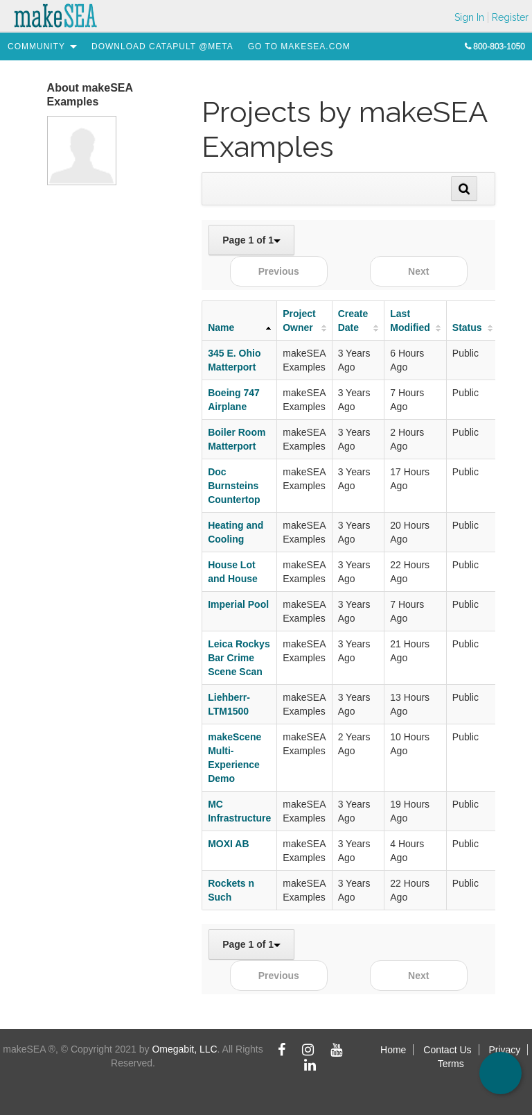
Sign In (469, 17)
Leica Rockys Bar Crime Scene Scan (239, 657)
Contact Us (447, 1049)
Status (467, 327)
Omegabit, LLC (184, 1049)
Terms (451, 1063)
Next (418, 271)
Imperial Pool (238, 604)
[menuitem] (36, 46)
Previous (278, 271)
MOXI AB (228, 843)
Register (510, 17)
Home (393, 1049)
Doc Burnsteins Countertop (234, 485)
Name (221, 327)
